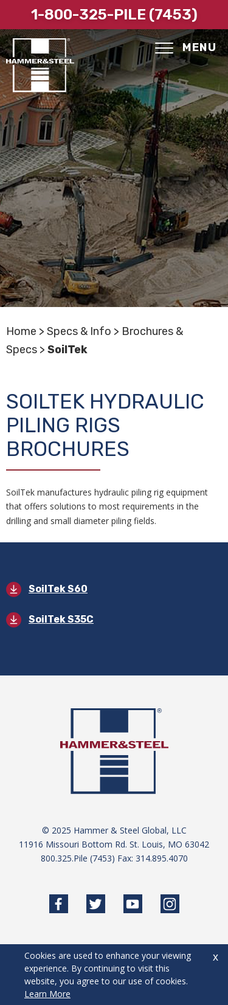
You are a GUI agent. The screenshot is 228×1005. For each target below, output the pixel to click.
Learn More (47, 994)
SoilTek (67, 349)
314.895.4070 (162, 858)
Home (21, 331)
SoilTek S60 (58, 589)
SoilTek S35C (61, 619)
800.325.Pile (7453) (78, 858)
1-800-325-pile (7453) (114, 14)
